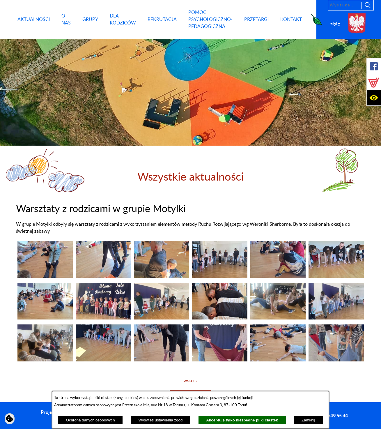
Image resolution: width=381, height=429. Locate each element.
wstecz (190, 380)
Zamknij (308, 420)
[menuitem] (34, 19)
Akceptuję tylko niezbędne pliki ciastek (242, 420)
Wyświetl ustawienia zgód (161, 420)
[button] (373, 66)
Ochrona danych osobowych (90, 420)
